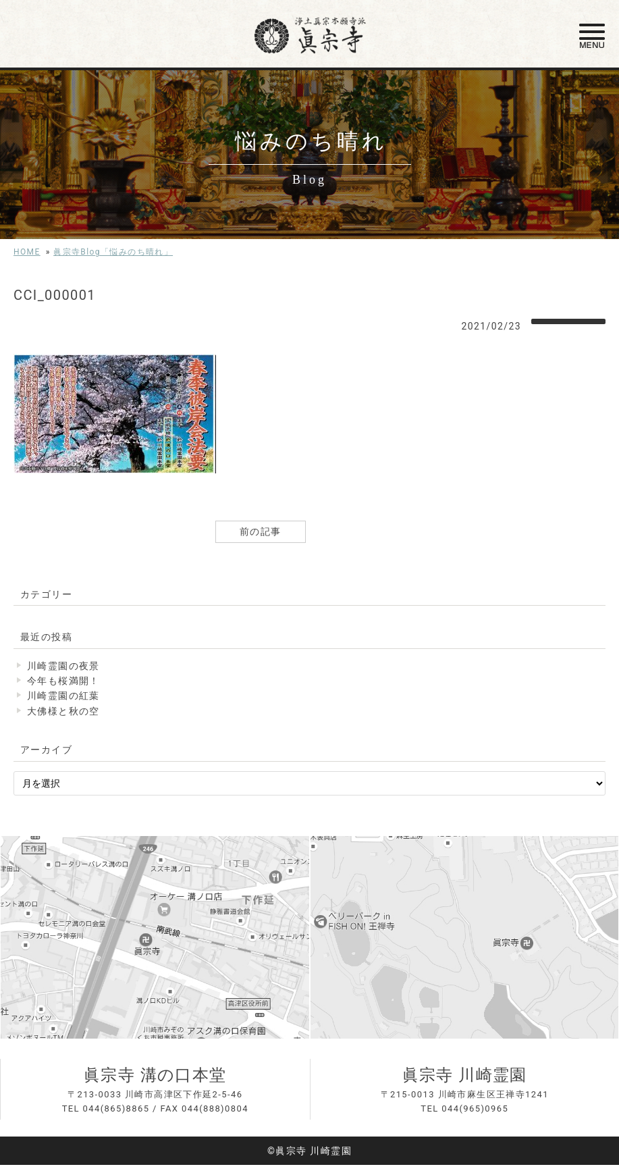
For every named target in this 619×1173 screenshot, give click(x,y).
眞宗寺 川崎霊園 (464, 1075)
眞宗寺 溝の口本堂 (155, 1075)
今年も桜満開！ (63, 680)
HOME (27, 252)
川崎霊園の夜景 (63, 665)
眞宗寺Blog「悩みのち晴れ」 (113, 252)
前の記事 (260, 531)
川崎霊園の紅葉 (63, 695)
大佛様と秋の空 (63, 711)
